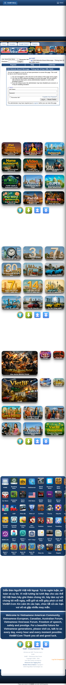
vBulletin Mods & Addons (29, 664)
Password (4, 61)
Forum (4, 44)
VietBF (33, 58)
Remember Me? (23, 59)
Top (42, 649)
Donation (12, 44)
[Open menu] (10, 3)
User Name (5, 59)
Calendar (52, 65)
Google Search (24, 44)
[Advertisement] (33, 21)
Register (35, 44)
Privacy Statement (34, 649)
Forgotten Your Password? (50, 96)
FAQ (32, 65)
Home (60, 3)
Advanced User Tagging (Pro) (33, 662)
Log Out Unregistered (58, 659)
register (36, 103)
